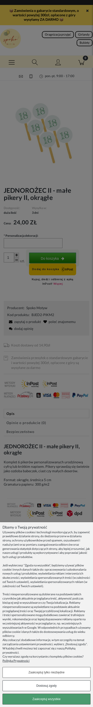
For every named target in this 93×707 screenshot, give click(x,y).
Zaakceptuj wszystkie (46, 699)
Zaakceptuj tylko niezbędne (46, 672)
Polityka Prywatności (16, 661)
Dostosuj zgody (46, 685)
